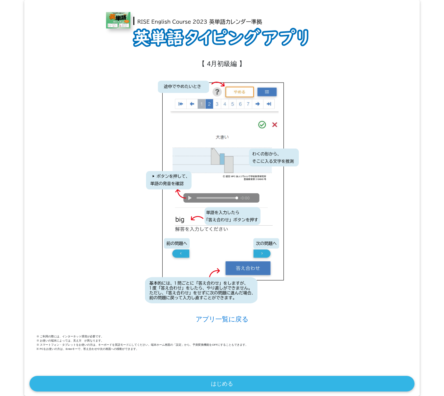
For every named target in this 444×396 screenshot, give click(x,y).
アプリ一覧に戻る (222, 319)
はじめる (222, 384)
